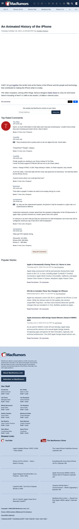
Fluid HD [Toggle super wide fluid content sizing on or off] (31, 518)
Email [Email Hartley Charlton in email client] (2, 416)
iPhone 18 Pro (18, 9)
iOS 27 (5, 9)
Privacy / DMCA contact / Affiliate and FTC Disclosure (16, 512)
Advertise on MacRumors (13, 378)
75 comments (44, 285)
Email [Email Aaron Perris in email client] (22, 431)
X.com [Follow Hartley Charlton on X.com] (7, 416)
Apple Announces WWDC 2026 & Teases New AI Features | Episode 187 (64, 474)
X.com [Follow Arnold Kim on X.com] (7, 392)
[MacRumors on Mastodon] (49, 3)
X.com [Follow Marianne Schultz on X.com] (26, 416)
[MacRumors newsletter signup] (64, 3)
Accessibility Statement (7, 515)
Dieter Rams (52, 93)
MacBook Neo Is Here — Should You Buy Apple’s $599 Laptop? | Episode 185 (64, 499)
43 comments (44, 309)
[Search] (73, 4)
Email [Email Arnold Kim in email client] (2, 392)
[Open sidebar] (76, 3)
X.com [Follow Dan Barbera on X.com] (7, 424)
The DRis (16, 122)
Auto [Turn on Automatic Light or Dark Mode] (37, 518)
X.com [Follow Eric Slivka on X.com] (26, 392)
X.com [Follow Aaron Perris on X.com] (26, 431)
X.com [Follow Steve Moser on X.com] (7, 431)
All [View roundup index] (76, 9)
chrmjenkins (17, 199)
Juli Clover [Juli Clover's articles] (4, 396)
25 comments (44, 338)
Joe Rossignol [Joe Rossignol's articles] (24, 396)
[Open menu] (2, 3)
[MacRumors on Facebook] (42, 3)
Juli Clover (58, 323)
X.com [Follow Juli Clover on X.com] (7, 400)
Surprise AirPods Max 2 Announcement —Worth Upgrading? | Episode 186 (65, 486)
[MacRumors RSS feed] (60, 3)
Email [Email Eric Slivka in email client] (22, 392)
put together (14, 85)
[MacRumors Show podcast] (34, 3)
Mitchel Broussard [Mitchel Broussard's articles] (6, 404)
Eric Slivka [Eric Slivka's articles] (23, 388)
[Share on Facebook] (75, 102)
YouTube (8, 439)
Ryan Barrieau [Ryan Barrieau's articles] (24, 420)
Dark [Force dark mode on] (45, 518)
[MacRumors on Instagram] (38, 3)
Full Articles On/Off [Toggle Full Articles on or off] (18, 518)
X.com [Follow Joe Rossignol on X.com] (26, 400)
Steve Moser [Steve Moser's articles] (5, 428)
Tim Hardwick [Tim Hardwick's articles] (24, 404)
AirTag (71, 9)
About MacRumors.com (13, 372)
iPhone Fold (32, 9)
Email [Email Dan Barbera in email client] (2, 424)
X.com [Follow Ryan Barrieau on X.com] (26, 424)
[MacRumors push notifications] (56, 3)
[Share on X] (70, 102)
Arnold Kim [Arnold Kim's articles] (4, 388)
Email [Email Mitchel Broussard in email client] (2, 408)
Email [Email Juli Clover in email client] (2, 400)
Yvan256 (16, 137)
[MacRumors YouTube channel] (53, 3)
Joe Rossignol (59, 270)
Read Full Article (32, 285)
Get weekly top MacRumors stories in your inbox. (39, 108)
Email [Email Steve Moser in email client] (2, 431)
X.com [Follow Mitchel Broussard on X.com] (7, 408)
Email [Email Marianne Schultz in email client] (22, 416)
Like (24, 132)
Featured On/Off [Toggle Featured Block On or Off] (6, 518)
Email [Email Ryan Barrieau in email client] (22, 424)
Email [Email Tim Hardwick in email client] (22, 408)
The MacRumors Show (56, 439)
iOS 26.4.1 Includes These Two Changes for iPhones (51, 291)
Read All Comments (39, 252)
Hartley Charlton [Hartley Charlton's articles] (6, 412)
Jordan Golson (42, 31)
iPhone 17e (60, 9)
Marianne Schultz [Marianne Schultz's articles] (25, 412)
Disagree (29, 132)
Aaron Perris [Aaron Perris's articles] (24, 428)
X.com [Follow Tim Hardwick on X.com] (26, 408)
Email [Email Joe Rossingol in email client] (22, 400)
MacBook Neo (46, 9)
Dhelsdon (16, 186)
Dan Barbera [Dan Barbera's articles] (5, 420)
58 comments (5, 102)
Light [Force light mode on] (41, 518)
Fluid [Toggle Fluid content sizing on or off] (26, 518)
